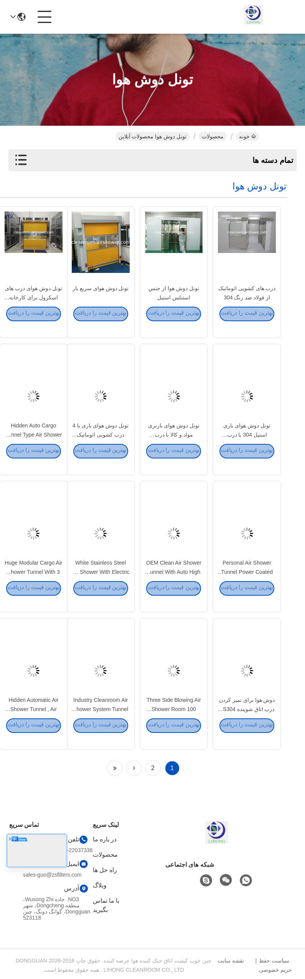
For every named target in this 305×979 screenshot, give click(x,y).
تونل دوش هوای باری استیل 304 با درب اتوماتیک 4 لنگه (246, 445)
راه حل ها (105, 870)
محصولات (213, 136)
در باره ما (105, 839)
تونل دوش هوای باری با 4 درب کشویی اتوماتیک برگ (101, 445)
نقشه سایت (231, 961)
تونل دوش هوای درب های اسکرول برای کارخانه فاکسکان (33, 308)
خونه (247, 136)
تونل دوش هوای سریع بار (101, 299)
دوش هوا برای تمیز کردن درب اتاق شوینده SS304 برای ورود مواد (247, 720)
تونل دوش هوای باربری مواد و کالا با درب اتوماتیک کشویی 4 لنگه (174, 445)
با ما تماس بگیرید (106, 905)
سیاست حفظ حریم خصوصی (275, 965)
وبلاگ (100, 885)
